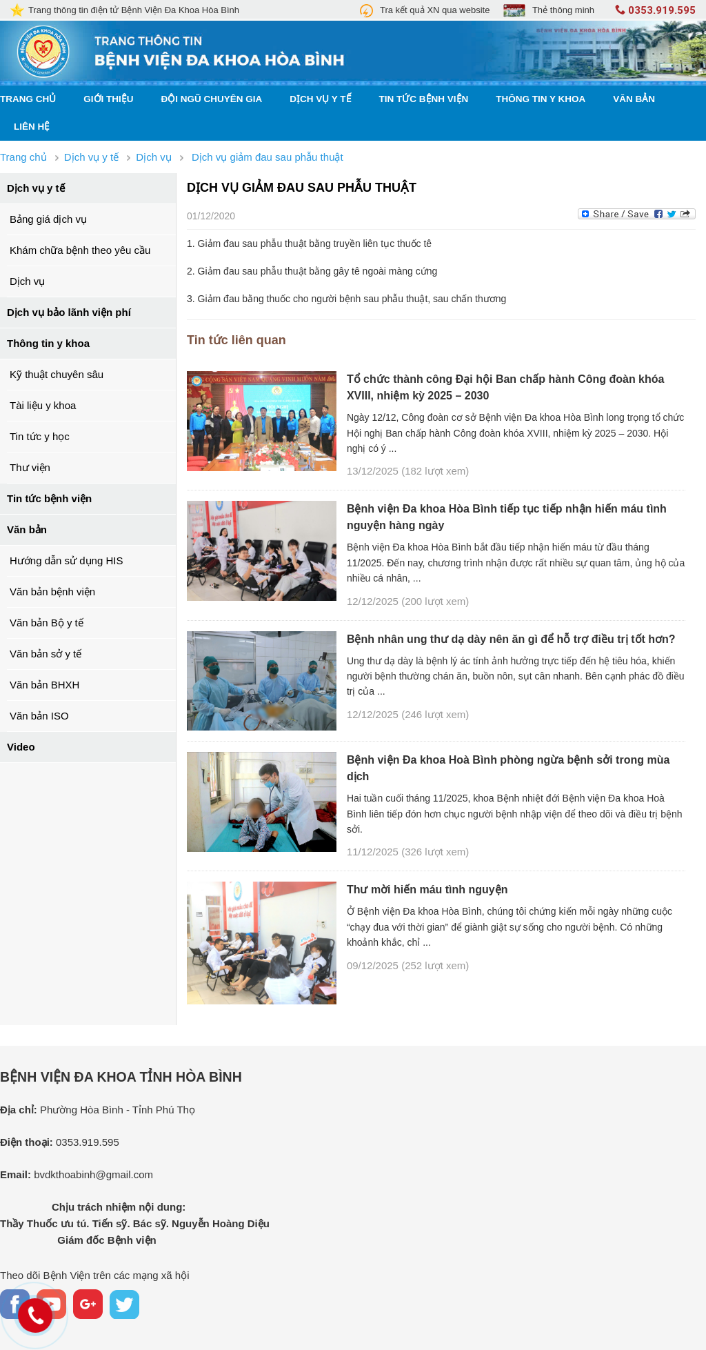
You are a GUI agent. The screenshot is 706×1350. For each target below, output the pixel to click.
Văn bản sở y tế (45, 653)
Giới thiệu (108, 99)
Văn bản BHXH (44, 685)
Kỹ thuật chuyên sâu (56, 374)
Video (21, 747)
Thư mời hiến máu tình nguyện (427, 889)
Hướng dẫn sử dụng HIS (66, 560)
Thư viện (30, 467)
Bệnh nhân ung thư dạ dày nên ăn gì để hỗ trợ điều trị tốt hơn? (511, 639)
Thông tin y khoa (540, 99)
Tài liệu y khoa (43, 405)
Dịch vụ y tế (320, 99)
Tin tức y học (40, 436)
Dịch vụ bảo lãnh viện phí (69, 312)
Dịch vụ (27, 281)
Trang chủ (28, 99)
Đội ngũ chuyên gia (212, 99)
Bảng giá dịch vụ (48, 219)
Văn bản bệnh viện (52, 591)
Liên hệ (32, 126)
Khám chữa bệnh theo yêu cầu (80, 250)
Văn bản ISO (39, 716)
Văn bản (634, 99)
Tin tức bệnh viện (424, 99)
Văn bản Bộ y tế (46, 622)
